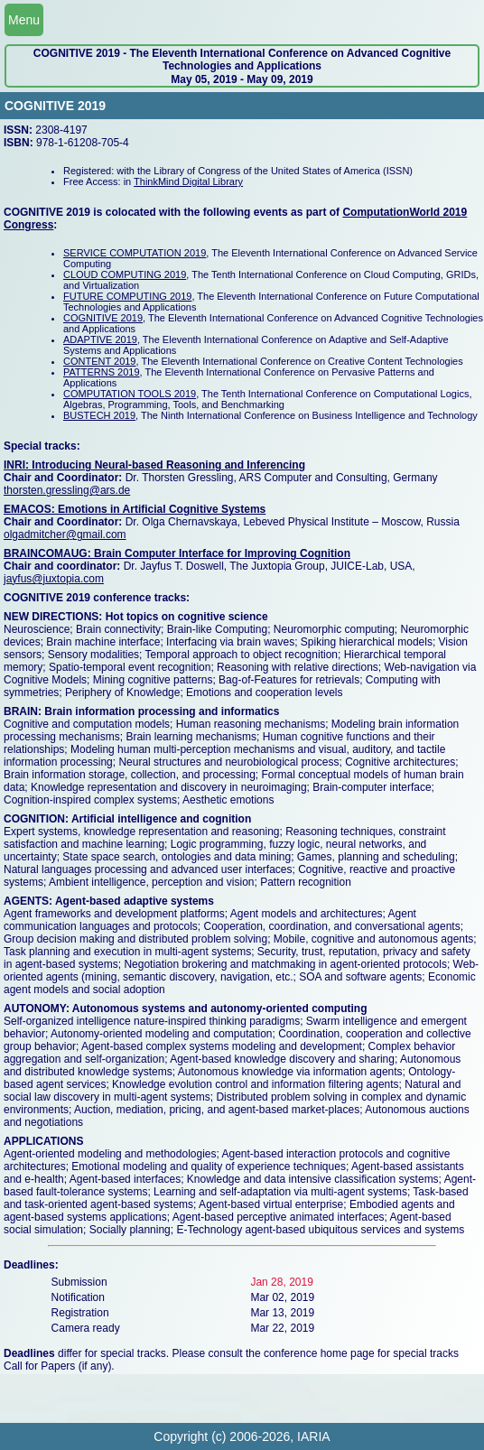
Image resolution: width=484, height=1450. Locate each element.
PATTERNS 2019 (101, 372)
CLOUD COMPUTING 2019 (124, 274)
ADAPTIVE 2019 (100, 339)
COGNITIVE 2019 (103, 317)
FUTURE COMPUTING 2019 (127, 296)
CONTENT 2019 (99, 361)
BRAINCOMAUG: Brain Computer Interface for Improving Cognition (177, 553)
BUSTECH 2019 (99, 415)
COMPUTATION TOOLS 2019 (129, 393)
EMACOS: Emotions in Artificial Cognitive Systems (134, 509)
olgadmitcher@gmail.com (65, 534)
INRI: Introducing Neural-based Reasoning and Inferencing (154, 465)
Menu (24, 20)
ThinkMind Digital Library (188, 181)
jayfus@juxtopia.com (54, 578)
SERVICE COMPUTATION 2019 (134, 252)
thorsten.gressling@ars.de (67, 490)
